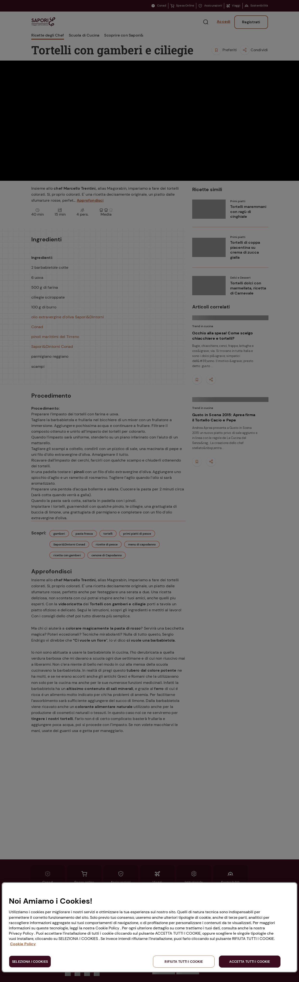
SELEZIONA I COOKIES (30, 961)
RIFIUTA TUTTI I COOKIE (184, 961)
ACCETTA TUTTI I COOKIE (249, 961)
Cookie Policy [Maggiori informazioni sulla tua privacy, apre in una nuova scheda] (23, 943)
